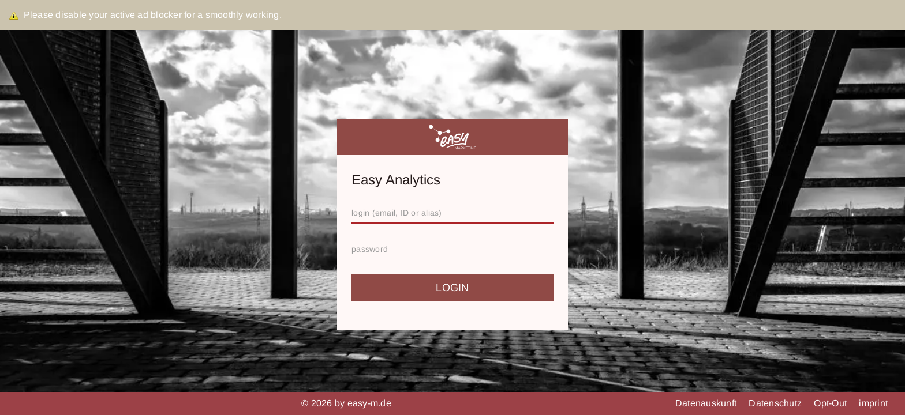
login (452, 287)
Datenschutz (776, 403)
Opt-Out (831, 403)
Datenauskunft (707, 403)
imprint (873, 403)
